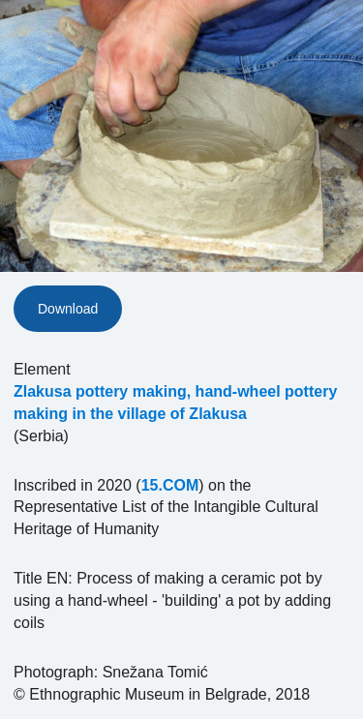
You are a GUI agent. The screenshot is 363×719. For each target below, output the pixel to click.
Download (68, 308)
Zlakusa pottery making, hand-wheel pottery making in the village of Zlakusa (175, 402)
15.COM (170, 485)
